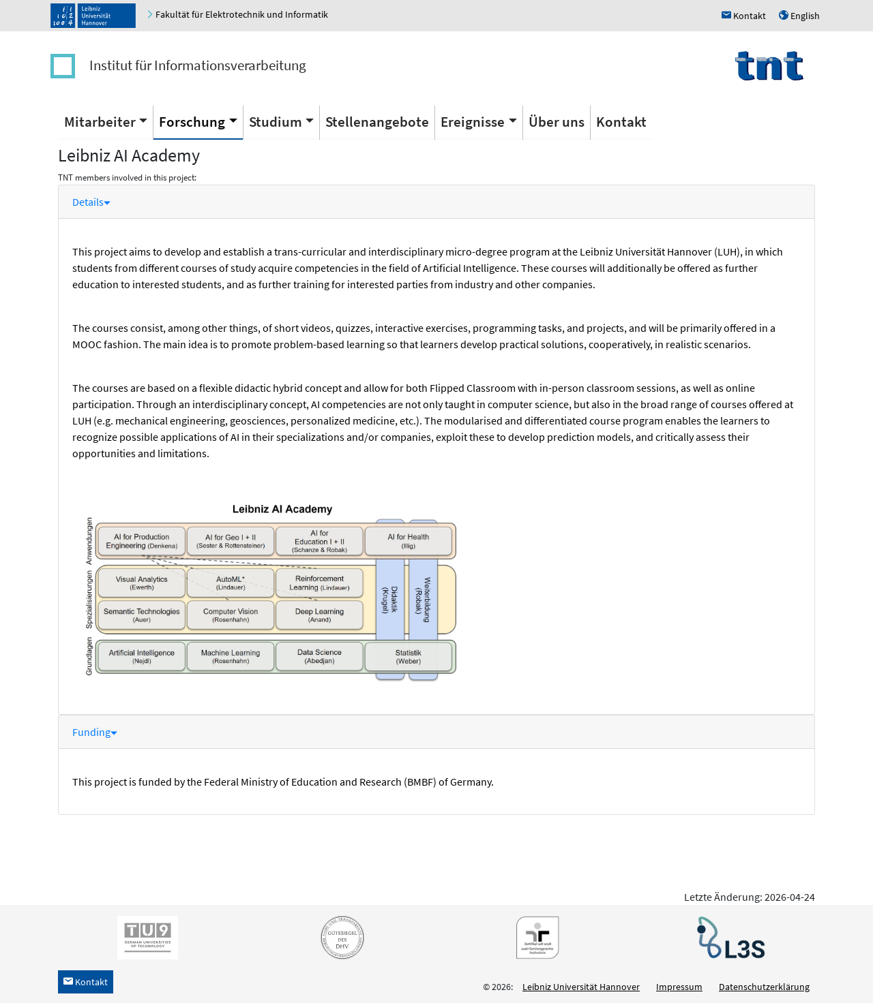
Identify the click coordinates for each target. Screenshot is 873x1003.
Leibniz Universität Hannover (581, 987)
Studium (275, 121)
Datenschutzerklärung (764, 987)
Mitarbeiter (100, 121)
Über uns (557, 121)
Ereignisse (473, 121)
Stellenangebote (377, 121)
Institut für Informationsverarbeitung (197, 65)
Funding (94, 732)
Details (91, 202)
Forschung (192, 121)
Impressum (679, 987)
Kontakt (621, 121)
